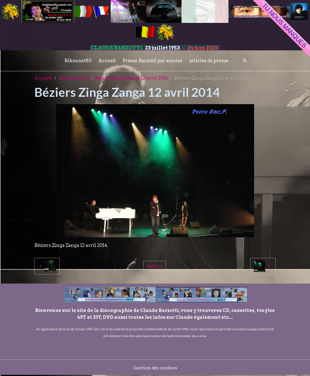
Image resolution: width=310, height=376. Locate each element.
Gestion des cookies (155, 368)
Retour (155, 266)
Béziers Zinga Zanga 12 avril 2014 (131, 78)
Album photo (73, 78)
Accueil (107, 60)
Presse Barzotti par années (152, 60)
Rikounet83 (78, 60)
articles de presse (208, 60)
